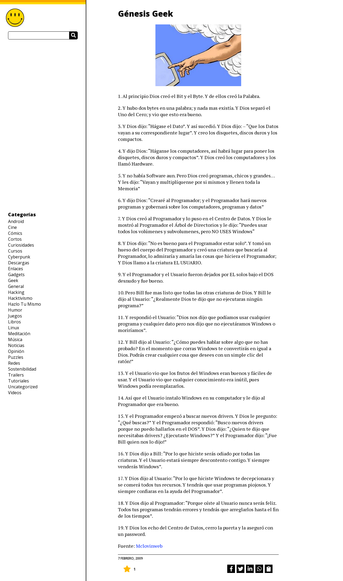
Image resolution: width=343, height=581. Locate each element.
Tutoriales (18, 381)
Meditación (19, 334)
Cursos (15, 251)
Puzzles (15, 357)
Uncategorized (23, 387)
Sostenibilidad (22, 369)
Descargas (18, 263)
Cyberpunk (19, 257)
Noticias (16, 345)
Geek (13, 280)
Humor (15, 310)
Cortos (15, 239)
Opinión (16, 351)
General (16, 286)
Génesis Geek (145, 13)
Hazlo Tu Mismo (24, 304)
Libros (14, 322)
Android (16, 221)
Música (15, 339)
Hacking (16, 292)
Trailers (16, 375)
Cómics (15, 233)
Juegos (15, 316)
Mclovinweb (149, 546)
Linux (13, 328)
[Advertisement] (43, 125)
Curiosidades (21, 245)
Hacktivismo (20, 298)
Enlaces (15, 269)
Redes (14, 363)
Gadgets (16, 274)
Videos (14, 393)
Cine (12, 227)
